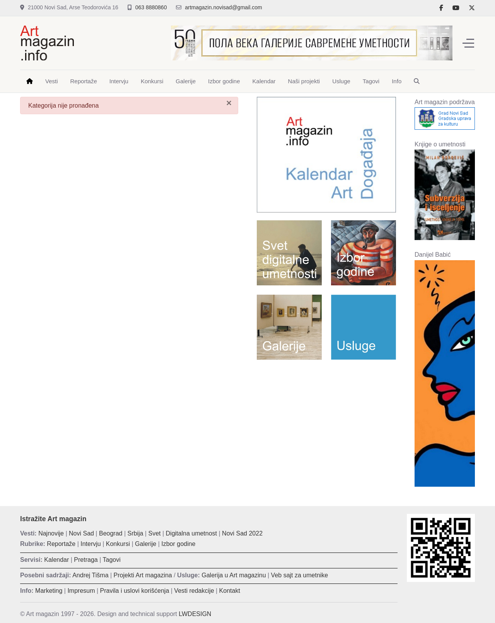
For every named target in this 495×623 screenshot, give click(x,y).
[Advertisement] (326, 421)
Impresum (81, 590)
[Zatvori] (229, 103)
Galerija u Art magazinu (233, 575)
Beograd (111, 533)
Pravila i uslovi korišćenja (134, 590)
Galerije (145, 544)
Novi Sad (81, 533)
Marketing (48, 590)
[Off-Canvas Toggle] (468, 43)
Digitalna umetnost (191, 533)
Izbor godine (178, 544)
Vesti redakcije (194, 590)
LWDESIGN (195, 614)
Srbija (135, 533)
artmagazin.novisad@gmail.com (223, 7)
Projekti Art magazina (143, 575)
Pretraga (85, 559)
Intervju (90, 544)
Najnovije (51, 533)
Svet (154, 533)
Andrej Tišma (90, 575)
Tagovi (112, 559)
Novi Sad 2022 (242, 533)
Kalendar (56, 559)
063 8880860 (151, 7)
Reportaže (61, 544)
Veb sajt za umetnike (299, 575)
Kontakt (229, 590)
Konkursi (118, 544)
